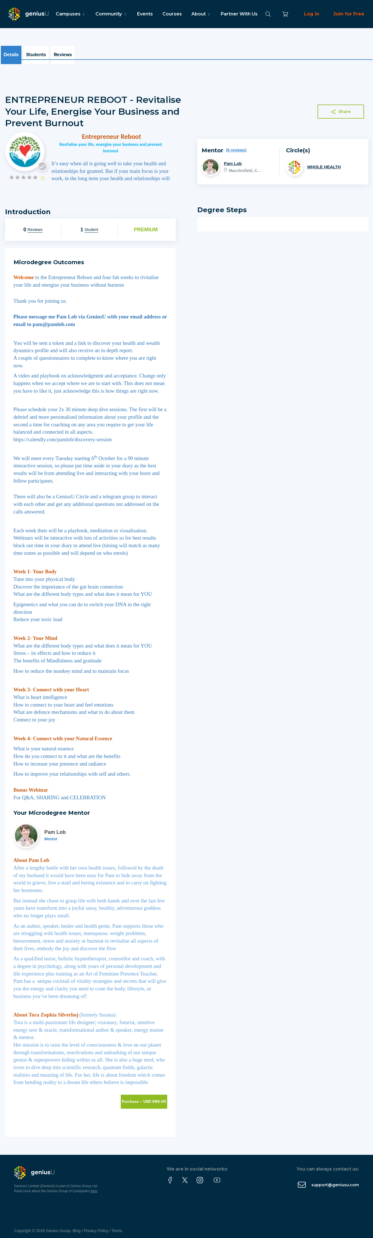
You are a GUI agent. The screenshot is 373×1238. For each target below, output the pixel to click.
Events (145, 14)
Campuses (71, 14)
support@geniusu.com (335, 1180)
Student (91, 225)
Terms (116, 1227)
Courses (172, 14)
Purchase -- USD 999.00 (144, 1098)
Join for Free (348, 14)
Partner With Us (239, 14)
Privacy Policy (96, 1227)
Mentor (51, 835)
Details (13, 53)
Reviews (70, 53)
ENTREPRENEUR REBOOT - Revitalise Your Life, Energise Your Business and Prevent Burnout (93, 107)
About (201, 14)
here (94, 1187)
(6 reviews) (236, 146)
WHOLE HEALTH (324, 162)
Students (41, 53)
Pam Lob (233, 159)
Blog (77, 1227)
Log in (311, 14)
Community (111, 14)
